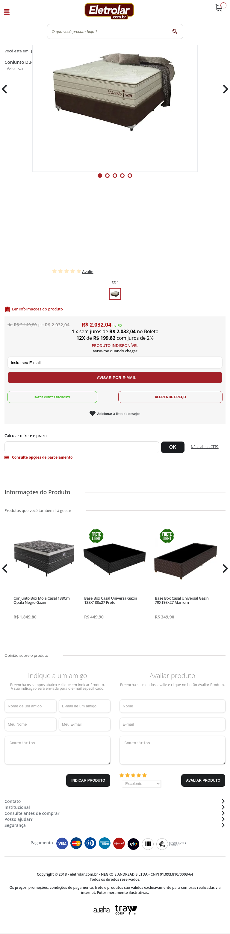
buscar (175, 31)
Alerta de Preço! (170, 397)
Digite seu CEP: (115, 435)
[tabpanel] (115, 171)
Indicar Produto (88, 780)
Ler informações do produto (37, 309)
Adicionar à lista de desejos (118, 413)
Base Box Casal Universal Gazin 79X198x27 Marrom (181, 600)
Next (223, 171)
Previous (7, 171)
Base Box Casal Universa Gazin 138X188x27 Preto (110, 600)
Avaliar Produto (203, 780)
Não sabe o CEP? (205, 446)
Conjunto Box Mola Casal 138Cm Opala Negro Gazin (41, 600)
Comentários (57, 750)
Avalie (87, 271)
